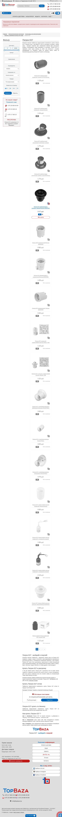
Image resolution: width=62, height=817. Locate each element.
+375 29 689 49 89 (54, 6)
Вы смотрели (30, 815)
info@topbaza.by (7, 1)
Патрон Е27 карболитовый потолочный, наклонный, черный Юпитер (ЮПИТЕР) (41, 143)
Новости (46, 751)
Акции (46, 748)
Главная (5, 34)
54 (13, 88)
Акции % (37, 16)
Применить (8, 93)
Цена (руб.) (11, 45)
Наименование (11, 59)
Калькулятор (30, 16)
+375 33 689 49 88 (53, 9)
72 (17, 88)
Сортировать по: (11, 72)
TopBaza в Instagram (39, 772)
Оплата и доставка (19, 16)
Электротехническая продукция (16, 34)
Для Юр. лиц (46, 754)
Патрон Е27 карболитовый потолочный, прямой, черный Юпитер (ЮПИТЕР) (41, 175)
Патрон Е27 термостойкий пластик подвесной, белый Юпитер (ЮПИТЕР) (40, 506)
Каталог (5, 13)
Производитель (11, 65)
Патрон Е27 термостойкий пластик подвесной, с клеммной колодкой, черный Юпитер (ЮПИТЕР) (40, 572)
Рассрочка (11, 125)
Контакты (44, 16)
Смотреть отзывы (33, 680)
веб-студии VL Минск (19, 812)
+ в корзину (41, 217)
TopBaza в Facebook (39, 775)
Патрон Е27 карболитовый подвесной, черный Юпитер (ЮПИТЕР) (40, 110)
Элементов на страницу (11, 85)
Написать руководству (15, 761)
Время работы (54, 1)
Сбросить (15, 93)
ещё (50, 16)
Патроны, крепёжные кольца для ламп (13, 35)
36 (10, 88)
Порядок (11, 78)
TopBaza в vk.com (38, 768)
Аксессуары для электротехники (33, 34)
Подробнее (50, 700)
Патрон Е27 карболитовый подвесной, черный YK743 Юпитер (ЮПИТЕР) (40, 77)
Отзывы (46, 757)
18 (6, 88)
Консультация (31, 700)
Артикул (11, 52)
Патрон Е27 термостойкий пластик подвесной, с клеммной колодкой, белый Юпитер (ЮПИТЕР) (40, 539)
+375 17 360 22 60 (54, 4)
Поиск (41, 6)
